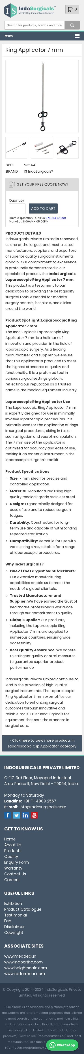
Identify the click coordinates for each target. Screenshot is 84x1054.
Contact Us (15, 874)
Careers (11, 880)
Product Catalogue (22, 909)
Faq (7, 921)
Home (10, 839)
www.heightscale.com (25, 968)
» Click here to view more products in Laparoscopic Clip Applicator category (42, 743)
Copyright (13, 932)
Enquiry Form (16, 862)
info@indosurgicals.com (42, 807)
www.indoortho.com (23, 962)
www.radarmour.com (24, 973)
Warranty (13, 868)
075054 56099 (55, 218)
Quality (11, 856)
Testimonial (15, 915)
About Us (12, 845)
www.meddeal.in (20, 956)
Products (13, 850)
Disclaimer (14, 926)
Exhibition (13, 903)
